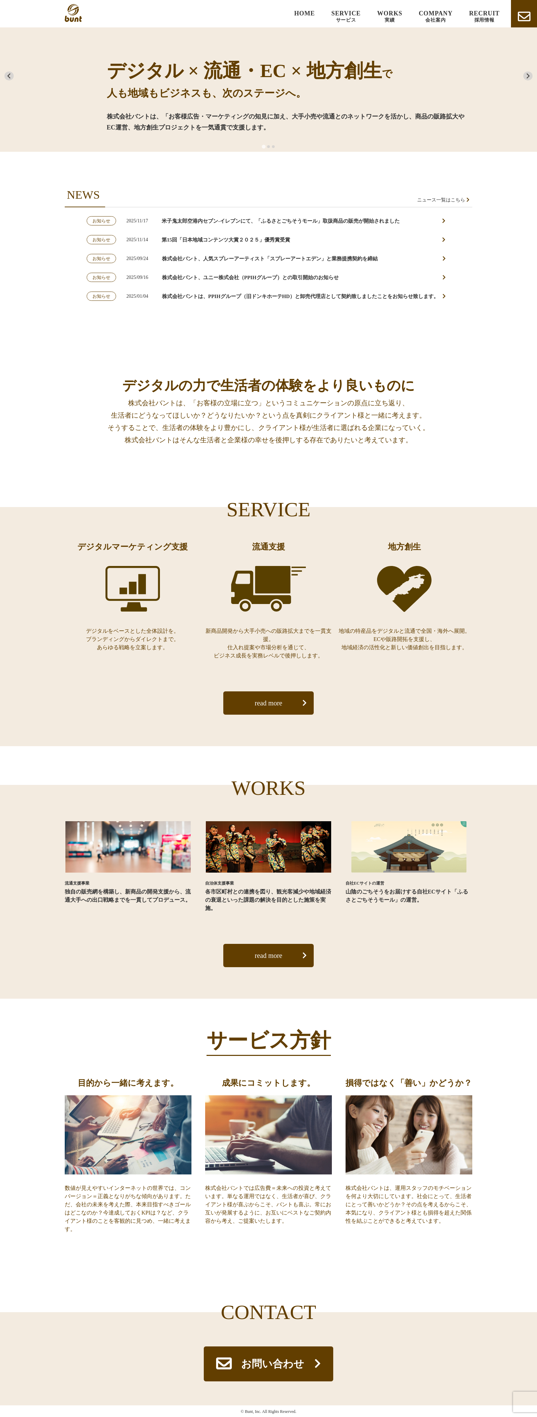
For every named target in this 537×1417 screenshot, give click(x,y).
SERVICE (346, 16)
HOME (304, 13)
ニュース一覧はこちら (441, 199)
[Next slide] (528, 76)
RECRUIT (484, 16)
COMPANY (436, 16)
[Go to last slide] (9, 76)
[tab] (263, 147)
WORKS (389, 16)
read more (269, 703)
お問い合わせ (272, 1363)
